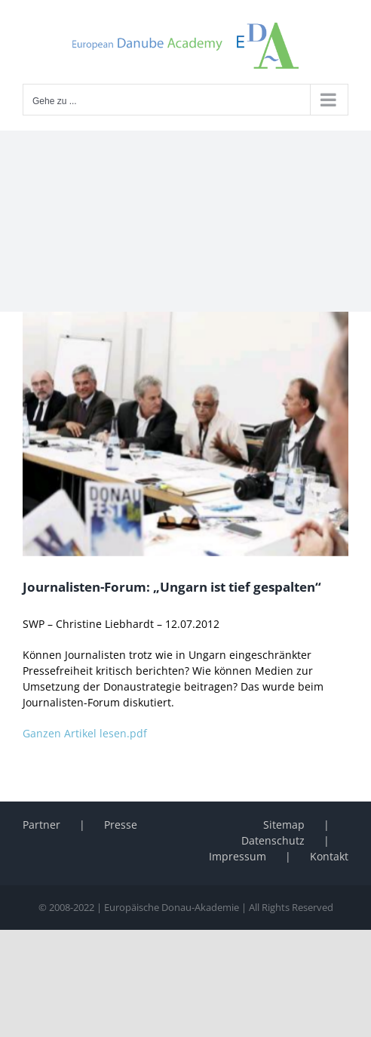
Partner (41, 824)
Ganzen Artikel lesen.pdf (85, 733)
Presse (120, 824)
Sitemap (284, 824)
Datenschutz (273, 840)
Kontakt (329, 856)
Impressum (237, 856)
